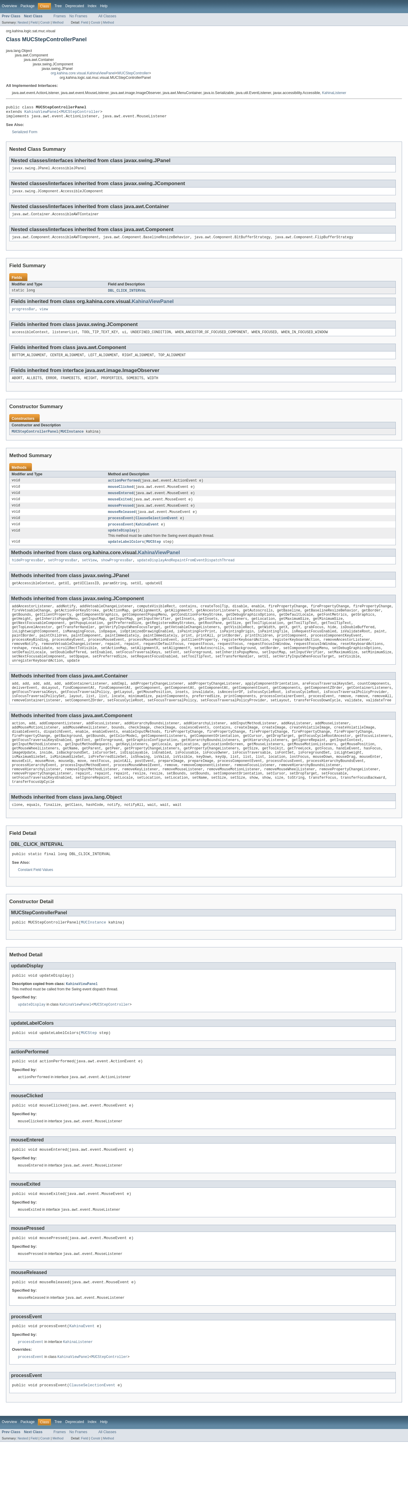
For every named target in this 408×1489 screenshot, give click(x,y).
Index (92, 6)
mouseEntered (120, 502)
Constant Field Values (35, 904)
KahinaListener (334, 93)
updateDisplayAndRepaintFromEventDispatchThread (185, 572)
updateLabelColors (126, 553)
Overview (9, 6)
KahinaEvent (147, 534)
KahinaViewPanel (41, 113)
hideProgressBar (28, 572)
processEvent (120, 528)
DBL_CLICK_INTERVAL (127, 296)
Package (28, 6)
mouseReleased (121, 521)
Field (34, 22)
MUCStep (153, 553)
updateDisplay (121, 541)
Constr (45, 22)
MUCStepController (133, 73)
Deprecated (74, 6)
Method (57, 22)
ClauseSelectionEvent (156, 528)
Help (104, 6)
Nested (23, 22)
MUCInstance (72, 439)
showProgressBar (117, 572)
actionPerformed (124, 488)
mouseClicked (120, 495)
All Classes (107, 16)
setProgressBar (63, 572)
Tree (58, 6)
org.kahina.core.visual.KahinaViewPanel (83, 73)
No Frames (78, 16)
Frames (59, 16)
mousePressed (120, 515)
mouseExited (119, 508)
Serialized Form (24, 135)
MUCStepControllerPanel (35, 439)
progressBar (23, 315)
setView (89, 572)
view (43, 315)
